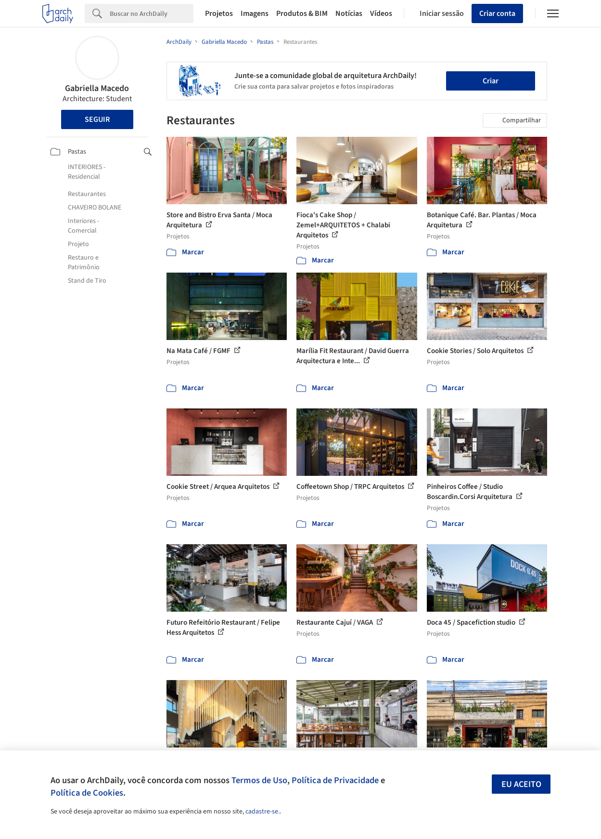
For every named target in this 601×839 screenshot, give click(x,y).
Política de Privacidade (335, 780)
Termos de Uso (259, 780)
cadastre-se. (262, 811)
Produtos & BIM (302, 13)
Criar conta (497, 13)
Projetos (219, 13)
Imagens (255, 13)
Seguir (97, 119)
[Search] (151, 13)
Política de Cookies (87, 793)
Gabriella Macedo (97, 88)
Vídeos (381, 13)
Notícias (348, 13)
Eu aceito (521, 784)
